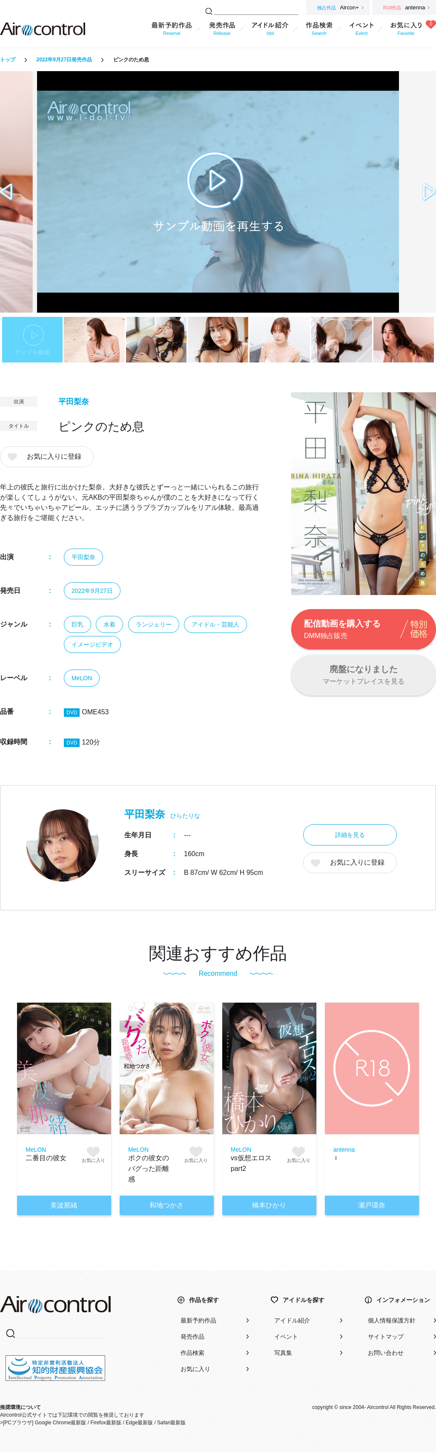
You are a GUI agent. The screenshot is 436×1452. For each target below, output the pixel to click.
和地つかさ (166, 1205)
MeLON (82, 678)
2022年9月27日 (92, 590)
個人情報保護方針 (392, 1320)
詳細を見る (350, 834)
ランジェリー (154, 624)
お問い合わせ (386, 1353)
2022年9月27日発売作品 (64, 60)
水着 (109, 624)
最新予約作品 (198, 1320)
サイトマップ (386, 1337)
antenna (344, 1150)
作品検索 (192, 1353)
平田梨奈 (73, 401)
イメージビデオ (92, 644)
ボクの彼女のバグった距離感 (148, 1168)
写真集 (283, 1353)
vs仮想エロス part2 (251, 1163)
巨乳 (77, 624)
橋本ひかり (269, 1205)
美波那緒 (63, 1205)
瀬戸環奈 (371, 1205)
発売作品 (192, 1337)
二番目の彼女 (46, 1158)
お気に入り (195, 1369)
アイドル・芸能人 (215, 624)
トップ (7, 60)
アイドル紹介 (292, 1320)
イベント (286, 1337)
